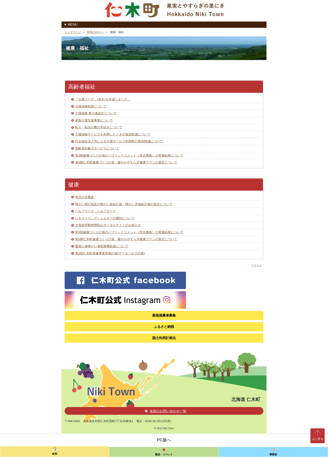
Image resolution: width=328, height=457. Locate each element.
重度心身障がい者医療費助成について (101, 246)
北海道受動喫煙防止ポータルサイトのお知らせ (108, 225)
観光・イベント (164, 454)
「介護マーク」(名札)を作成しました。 (103, 99)
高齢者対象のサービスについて (97, 148)
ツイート (257, 265)
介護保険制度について (90, 106)
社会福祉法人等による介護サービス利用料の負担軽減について (119, 141)
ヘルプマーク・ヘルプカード (95, 211)
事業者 (273, 454)
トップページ (72, 32)
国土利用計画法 (164, 338)
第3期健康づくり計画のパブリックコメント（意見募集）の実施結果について (129, 155)
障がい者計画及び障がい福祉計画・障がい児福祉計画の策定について (123, 204)
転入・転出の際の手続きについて (98, 127)
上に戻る (317, 438)
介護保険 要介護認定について (96, 113)
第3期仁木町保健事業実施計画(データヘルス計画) (110, 253)
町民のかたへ (95, 32)
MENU (73, 24)
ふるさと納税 (164, 326)
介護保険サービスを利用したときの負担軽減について (112, 134)
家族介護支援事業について (94, 120)
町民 (54, 453)
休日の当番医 (84, 197)
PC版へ (164, 440)
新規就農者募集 (164, 315)
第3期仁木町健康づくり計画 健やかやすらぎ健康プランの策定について (126, 162)
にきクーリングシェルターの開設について (105, 218)
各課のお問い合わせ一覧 (165, 411)
